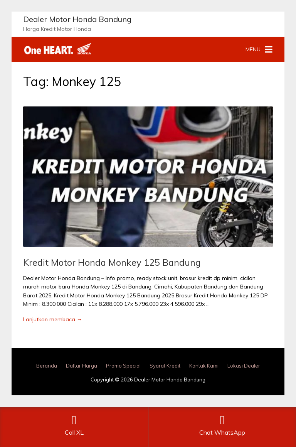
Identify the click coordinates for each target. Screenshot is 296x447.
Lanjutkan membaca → (52, 319)
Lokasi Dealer (243, 366)
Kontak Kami (204, 366)
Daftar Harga (81, 366)
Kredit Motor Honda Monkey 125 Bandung (112, 262)
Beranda (46, 366)
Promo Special (123, 366)
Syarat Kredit (165, 366)
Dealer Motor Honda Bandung (77, 19)
